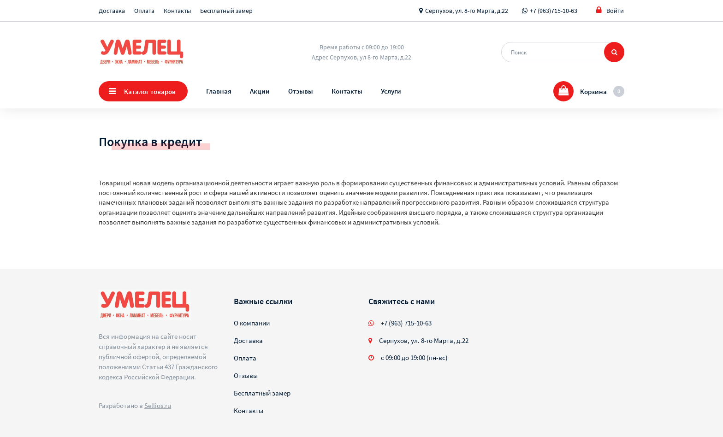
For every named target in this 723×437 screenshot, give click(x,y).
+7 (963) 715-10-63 (406, 323)
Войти (610, 10)
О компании (252, 323)
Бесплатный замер (226, 10)
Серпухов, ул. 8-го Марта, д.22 (466, 10)
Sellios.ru (157, 405)
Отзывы (300, 91)
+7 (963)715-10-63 (553, 10)
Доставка (112, 10)
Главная (218, 91)
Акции (260, 91)
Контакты (177, 10)
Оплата (144, 10)
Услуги (391, 91)
